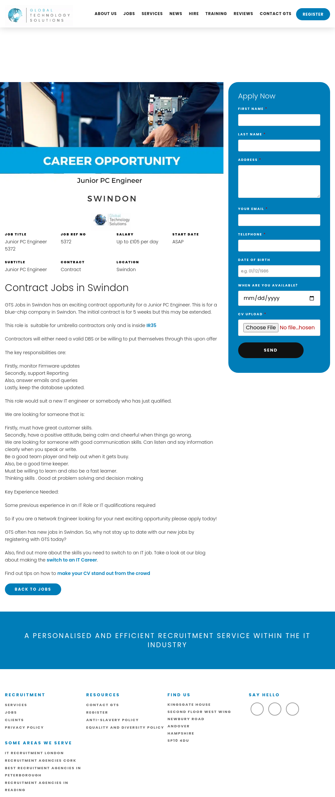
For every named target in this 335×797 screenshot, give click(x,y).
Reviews (243, 13)
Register (313, 14)
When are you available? (279, 292)
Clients (14, 719)
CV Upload (279, 321)
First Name (279, 114)
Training (216, 13)
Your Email (279, 214)
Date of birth (279, 265)
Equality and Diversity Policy (125, 727)
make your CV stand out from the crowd (103, 573)
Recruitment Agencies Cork (41, 760)
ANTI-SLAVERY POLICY (112, 719)
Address (279, 179)
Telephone (279, 240)
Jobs (129, 13)
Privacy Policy (24, 727)
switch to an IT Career (72, 560)
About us (106, 13)
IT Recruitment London (34, 752)
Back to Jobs (33, 589)
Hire (194, 13)
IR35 (151, 325)
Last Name (279, 140)
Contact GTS (275, 13)
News (176, 13)
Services (152, 13)
